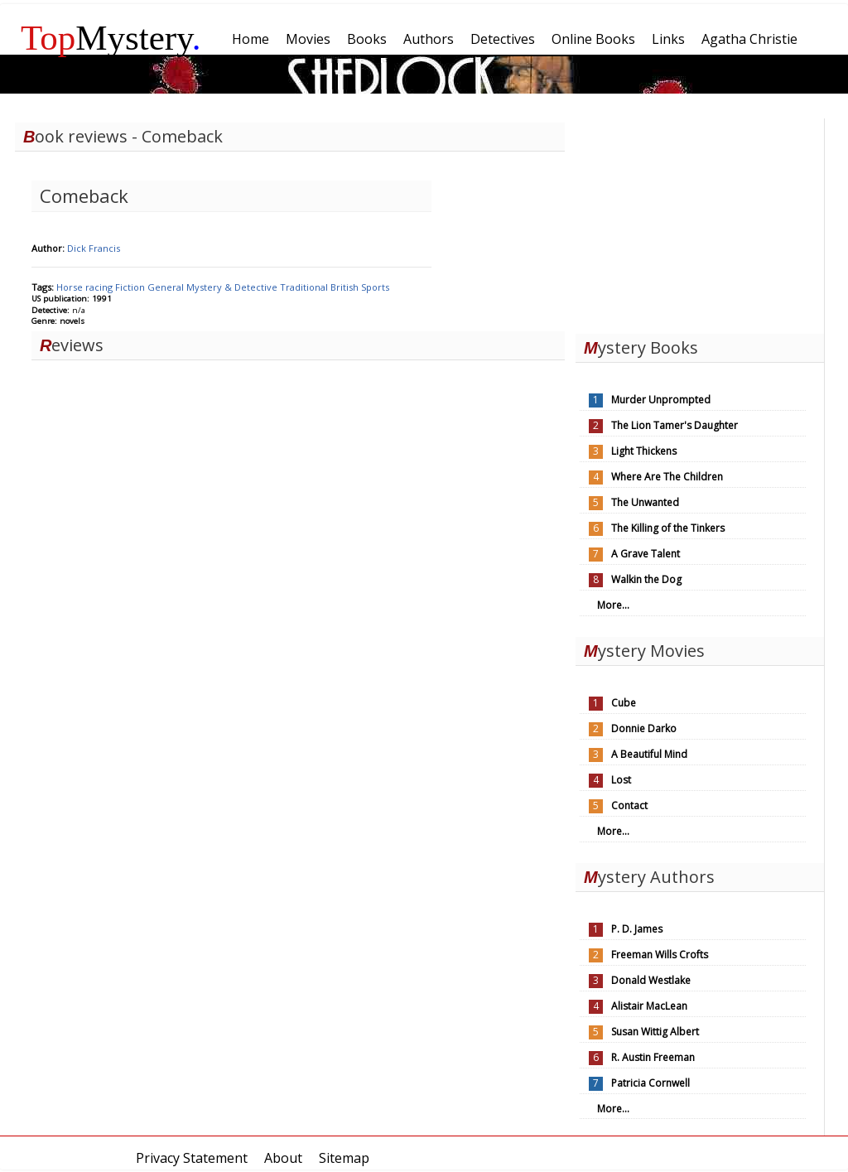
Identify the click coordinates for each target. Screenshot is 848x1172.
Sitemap (344, 1158)
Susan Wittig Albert (655, 1032)
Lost (621, 780)
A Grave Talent (645, 554)
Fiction (131, 287)
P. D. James (636, 929)
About (283, 1158)
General (166, 287)
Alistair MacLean (649, 1006)
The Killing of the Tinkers (668, 528)
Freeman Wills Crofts (659, 955)
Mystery (111, 37)
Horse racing (85, 287)
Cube (623, 703)
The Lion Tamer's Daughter (674, 425)
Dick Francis (93, 248)
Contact (629, 805)
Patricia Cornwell (650, 1083)
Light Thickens (644, 451)
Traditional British (320, 287)
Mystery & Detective (233, 287)
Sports (375, 287)
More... (613, 605)
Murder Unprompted (661, 400)
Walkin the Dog (646, 579)
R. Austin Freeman (653, 1057)
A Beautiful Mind (649, 754)
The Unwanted (645, 502)
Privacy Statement (192, 1158)
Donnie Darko (644, 728)
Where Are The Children (667, 477)
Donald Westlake (651, 980)
